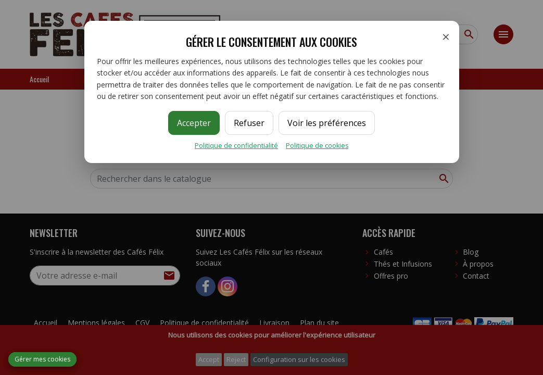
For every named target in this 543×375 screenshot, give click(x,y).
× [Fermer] (446, 36)
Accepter (194, 123)
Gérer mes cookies (42, 359)
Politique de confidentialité (236, 145)
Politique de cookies (317, 145)
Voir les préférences (326, 123)
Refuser (249, 123)
